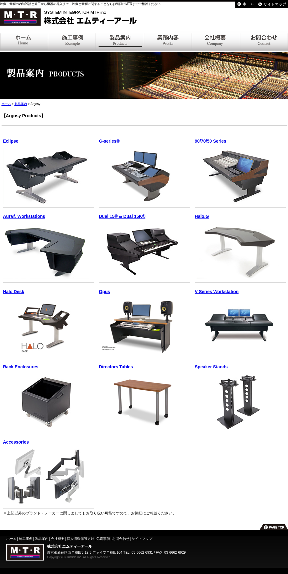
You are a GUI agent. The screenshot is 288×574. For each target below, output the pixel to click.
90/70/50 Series (210, 141)
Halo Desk (13, 291)
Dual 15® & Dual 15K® (122, 216)
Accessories (16, 442)
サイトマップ (142, 538)
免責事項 (103, 538)
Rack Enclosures (21, 366)
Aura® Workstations (24, 216)
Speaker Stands (211, 366)
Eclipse (10, 141)
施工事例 (26, 538)
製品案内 (20, 104)
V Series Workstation (217, 291)
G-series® (109, 141)
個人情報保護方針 (80, 538)
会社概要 (58, 538)
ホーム (6, 104)
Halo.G (202, 216)
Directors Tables (116, 366)
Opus (104, 291)
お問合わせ (120, 538)
